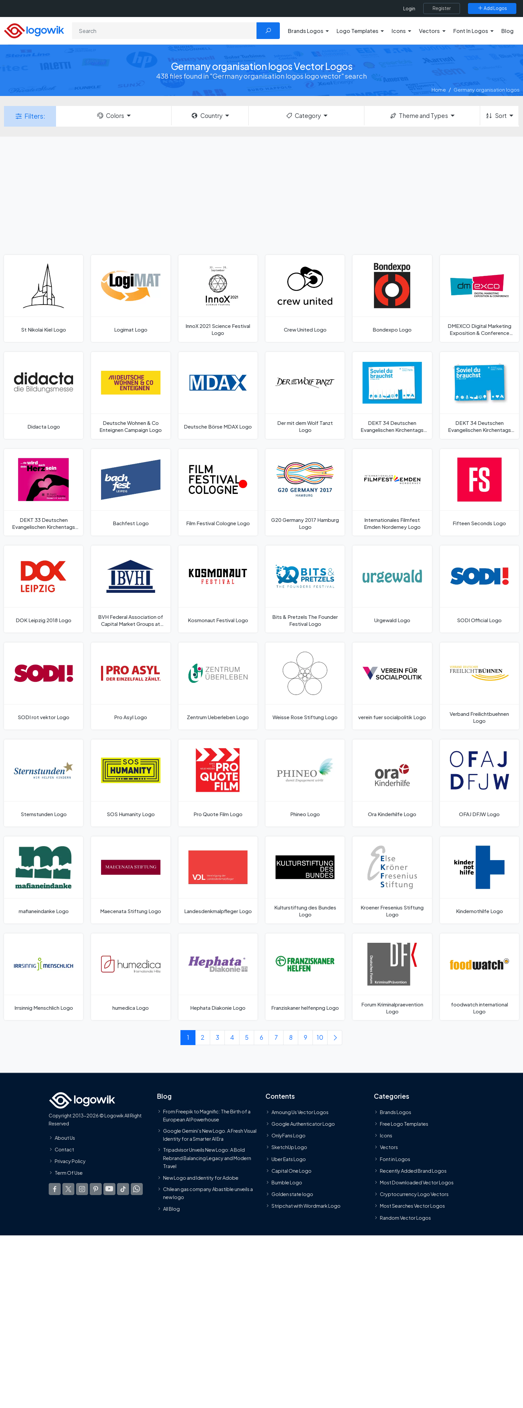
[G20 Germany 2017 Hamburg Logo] (305, 492)
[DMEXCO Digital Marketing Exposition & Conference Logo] (479, 298)
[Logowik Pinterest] (96, 1189)
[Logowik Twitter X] (68, 1189)
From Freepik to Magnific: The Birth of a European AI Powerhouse (206, 1115)
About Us (65, 1138)
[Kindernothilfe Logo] (479, 879)
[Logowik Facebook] (55, 1189)
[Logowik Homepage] (34, 29)
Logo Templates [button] (357, 30)
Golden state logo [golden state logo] (292, 1194)
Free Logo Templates (404, 1124)
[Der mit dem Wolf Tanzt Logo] (305, 395)
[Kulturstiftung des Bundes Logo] (305, 879)
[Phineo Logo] (305, 782)
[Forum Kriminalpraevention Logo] (392, 976)
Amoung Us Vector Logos (300, 1112)
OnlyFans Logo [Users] (289, 1136)
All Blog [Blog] (171, 1209)
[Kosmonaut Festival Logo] (217, 589)
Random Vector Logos (405, 1218)
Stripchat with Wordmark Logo (306, 1206)
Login (409, 8)
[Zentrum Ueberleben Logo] (217, 686)
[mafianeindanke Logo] (43, 879)
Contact (64, 1149)
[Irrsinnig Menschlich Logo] (43, 976)
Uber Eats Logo (289, 1159)
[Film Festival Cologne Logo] (217, 492)
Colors (110, 115)
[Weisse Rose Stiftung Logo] (305, 686)
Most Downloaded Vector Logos (417, 1182)
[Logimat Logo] (130, 298)
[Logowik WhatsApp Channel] (137, 1189)
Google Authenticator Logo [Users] (303, 1124)
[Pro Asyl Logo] (130, 686)
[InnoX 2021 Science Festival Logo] (217, 298)
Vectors (389, 1147)
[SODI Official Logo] (479, 589)
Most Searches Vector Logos (412, 1206)
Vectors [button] (429, 30)
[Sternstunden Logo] (43, 782)
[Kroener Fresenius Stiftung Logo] (392, 879)
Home (439, 89)
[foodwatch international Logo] (479, 976)
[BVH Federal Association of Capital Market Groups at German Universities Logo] (130, 589)
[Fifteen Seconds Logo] (479, 492)
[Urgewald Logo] (392, 589)
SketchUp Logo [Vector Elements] (289, 1147)
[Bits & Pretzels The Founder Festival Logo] (305, 589)
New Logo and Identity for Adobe (200, 1178)
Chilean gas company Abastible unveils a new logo (208, 1193)
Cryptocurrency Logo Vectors (414, 1194)
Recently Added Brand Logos (413, 1171)
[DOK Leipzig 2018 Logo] (43, 589)
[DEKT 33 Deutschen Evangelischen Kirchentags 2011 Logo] (43, 492)
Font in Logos (395, 1159)
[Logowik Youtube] (109, 1189)
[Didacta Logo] (43, 395)
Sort (495, 115)
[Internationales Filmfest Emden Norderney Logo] (392, 492)
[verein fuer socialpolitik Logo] (392, 686)
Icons (386, 1136)
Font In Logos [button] (470, 30)
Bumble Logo (287, 1182)
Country (206, 115)
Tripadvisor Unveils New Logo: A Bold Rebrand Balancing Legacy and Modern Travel (207, 1158)
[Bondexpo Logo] (392, 298)
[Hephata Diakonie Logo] (217, 976)
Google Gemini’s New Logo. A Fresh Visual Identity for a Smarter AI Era (209, 1135)
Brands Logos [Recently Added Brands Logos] (395, 1112)
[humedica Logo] (130, 976)
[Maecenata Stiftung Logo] (130, 879)
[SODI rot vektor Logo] (43, 686)
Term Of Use (69, 1173)
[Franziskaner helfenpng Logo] (305, 976)
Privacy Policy (70, 1161)
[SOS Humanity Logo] (130, 782)
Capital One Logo (292, 1171)
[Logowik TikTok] (123, 1189)
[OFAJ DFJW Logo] (479, 782)
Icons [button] (399, 30)
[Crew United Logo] (305, 298)
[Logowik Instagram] (82, 1189)
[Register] (441, 8)
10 (320, 1037)
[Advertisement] (261, 195)
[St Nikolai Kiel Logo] (43, 298)
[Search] (164, 30)
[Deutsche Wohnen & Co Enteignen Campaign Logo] (130, 395)
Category (303, 115)
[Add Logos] (492, 8)
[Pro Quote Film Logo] (217, 782)
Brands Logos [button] (305, 30)
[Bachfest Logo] (130, 492)
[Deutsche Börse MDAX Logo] (217, 395)
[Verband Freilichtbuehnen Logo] (479, 686)
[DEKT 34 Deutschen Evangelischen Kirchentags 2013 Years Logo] (392, 395)
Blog (507, 30)
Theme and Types (419, 115)
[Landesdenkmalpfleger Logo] (217, 879)
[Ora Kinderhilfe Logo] (392, 782)
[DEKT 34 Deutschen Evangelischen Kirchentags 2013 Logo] (479, 395)
